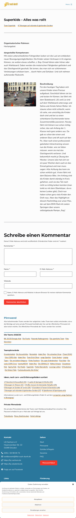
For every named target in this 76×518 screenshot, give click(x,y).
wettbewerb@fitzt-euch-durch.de (17, 456)
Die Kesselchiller (22, 354)
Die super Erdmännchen (49, 361)
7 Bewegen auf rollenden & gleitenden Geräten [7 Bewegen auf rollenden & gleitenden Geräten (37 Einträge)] (22, 390)
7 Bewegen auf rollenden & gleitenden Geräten (36, 26)
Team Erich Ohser (33, 357)
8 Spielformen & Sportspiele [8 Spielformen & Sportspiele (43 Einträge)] (54, 390)
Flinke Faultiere (34, 361)
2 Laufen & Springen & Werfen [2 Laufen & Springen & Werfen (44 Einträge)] (40, 382)
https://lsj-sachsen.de (12, 460)
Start (42, 442)
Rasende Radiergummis (39, 339)
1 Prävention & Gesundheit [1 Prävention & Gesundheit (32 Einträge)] (15, 382)
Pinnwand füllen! (48, 463)
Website (7, 281)
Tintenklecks (8, 416)
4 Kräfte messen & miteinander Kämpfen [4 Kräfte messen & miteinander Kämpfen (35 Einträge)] (41, 385)
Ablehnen (38, 505)
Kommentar (9, 246)
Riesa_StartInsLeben (21, 416)
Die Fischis (26, 339)
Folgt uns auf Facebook (13, 469)
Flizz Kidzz (62, 361)
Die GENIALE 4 (43, 364)
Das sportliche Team (57, 339)
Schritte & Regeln (47, 449)
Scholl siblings (35, 416)
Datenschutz (30, 515)
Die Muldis (21, 367)
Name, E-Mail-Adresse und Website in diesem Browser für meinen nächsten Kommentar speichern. (39, 293)
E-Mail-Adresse (47, 269)
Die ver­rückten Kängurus (18, 361)
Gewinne (43, 453)
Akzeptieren (38, 499)
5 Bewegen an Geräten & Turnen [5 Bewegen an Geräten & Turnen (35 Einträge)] (17, 387)
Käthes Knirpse (55, 364)
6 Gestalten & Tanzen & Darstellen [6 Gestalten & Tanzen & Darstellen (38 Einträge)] (46, 387)
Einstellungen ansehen (38, 510)
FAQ (42, 456)
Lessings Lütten (55, 367)
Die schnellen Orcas (54, 354)
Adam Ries (42, 354)
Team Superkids (9, 26)
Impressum (46, 515)
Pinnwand (44, 445)
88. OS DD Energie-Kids (12, 339)
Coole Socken (57, 357)
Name (7, 269)
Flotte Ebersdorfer (41, 367)
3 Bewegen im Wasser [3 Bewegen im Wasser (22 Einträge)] (14, 385)
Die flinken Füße (11, 370)
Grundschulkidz (9, 354)
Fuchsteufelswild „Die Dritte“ (28, 370)
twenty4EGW (23, 364)
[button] (73, 484)
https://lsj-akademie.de (13, 464)
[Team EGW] (67, 354)
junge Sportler (46, 357)
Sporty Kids (12, 367)
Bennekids (33, 354)
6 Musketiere (66, 367)
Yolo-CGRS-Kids (11, 357)
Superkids (30, 367)
